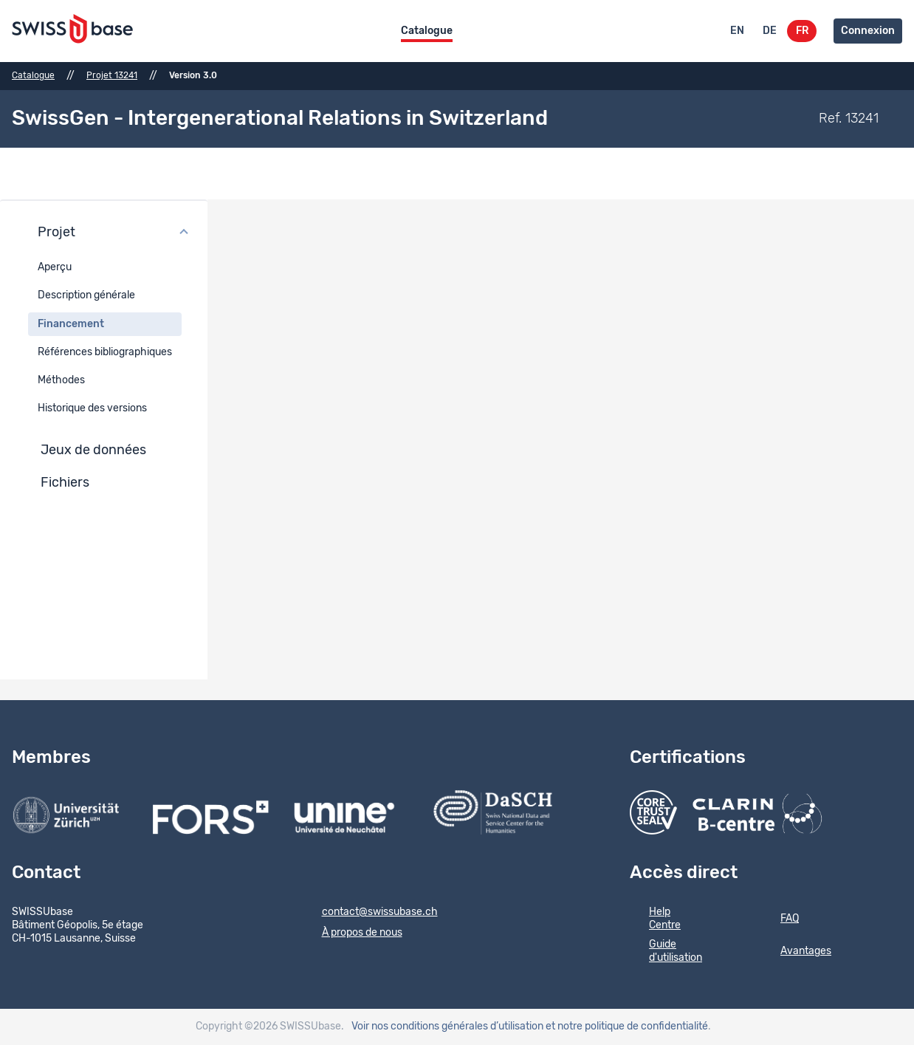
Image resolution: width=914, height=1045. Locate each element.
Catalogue (427, 31)
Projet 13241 (111, 75)
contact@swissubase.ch (370, 912)
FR (802, 31)
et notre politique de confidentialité (627, 1026)
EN (737, 31)
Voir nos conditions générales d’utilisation (447, 1026)
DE (770, 31)
